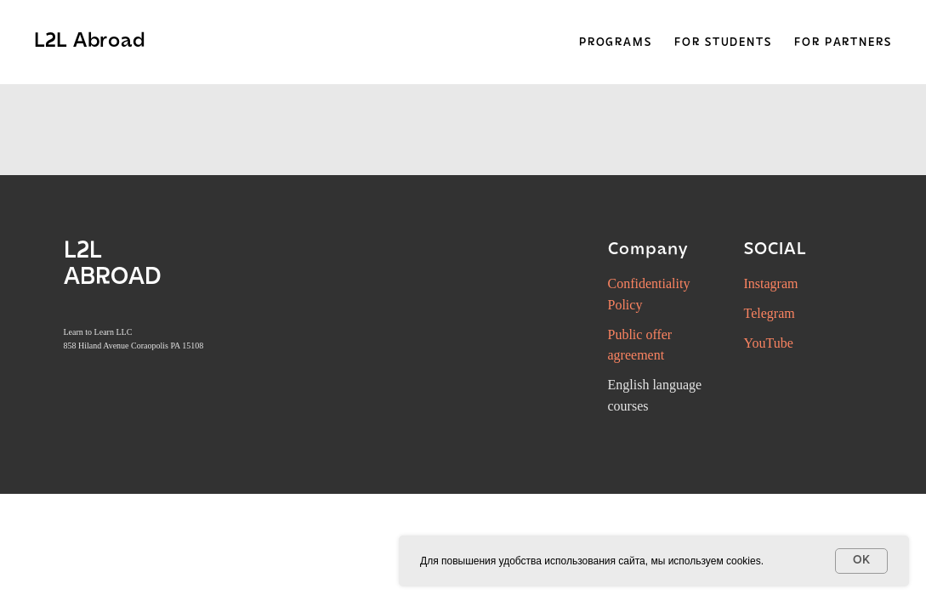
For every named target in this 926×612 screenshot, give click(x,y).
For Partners (843, 42)
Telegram (769, 313)
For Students (723, 42)
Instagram (771, 283)
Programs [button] (615, 42)
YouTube (768, 343)
